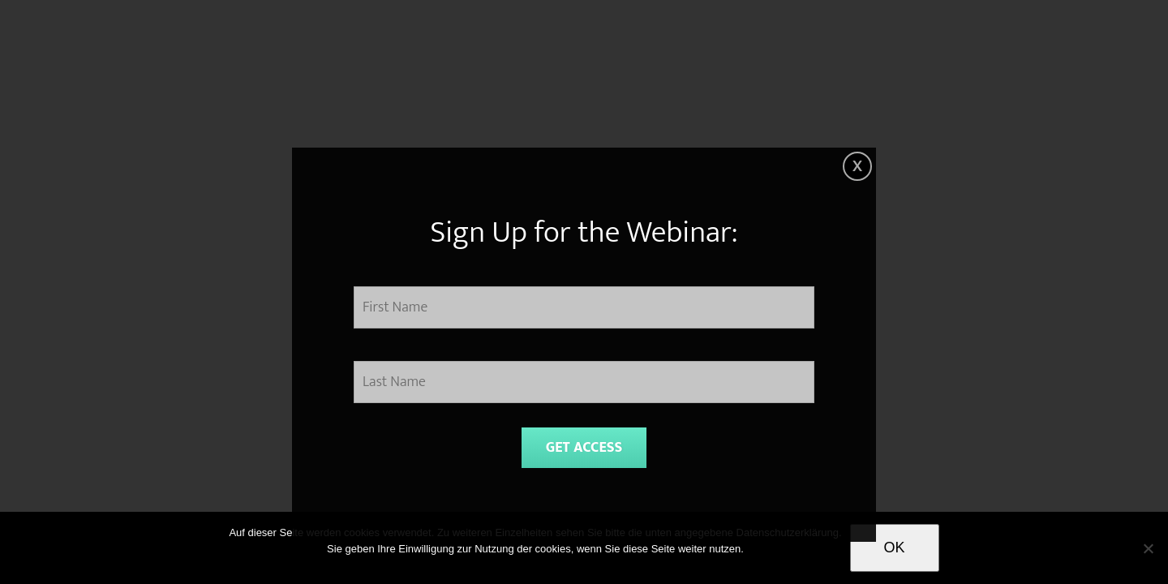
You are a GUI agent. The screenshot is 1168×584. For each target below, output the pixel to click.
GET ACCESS (584, 448)
